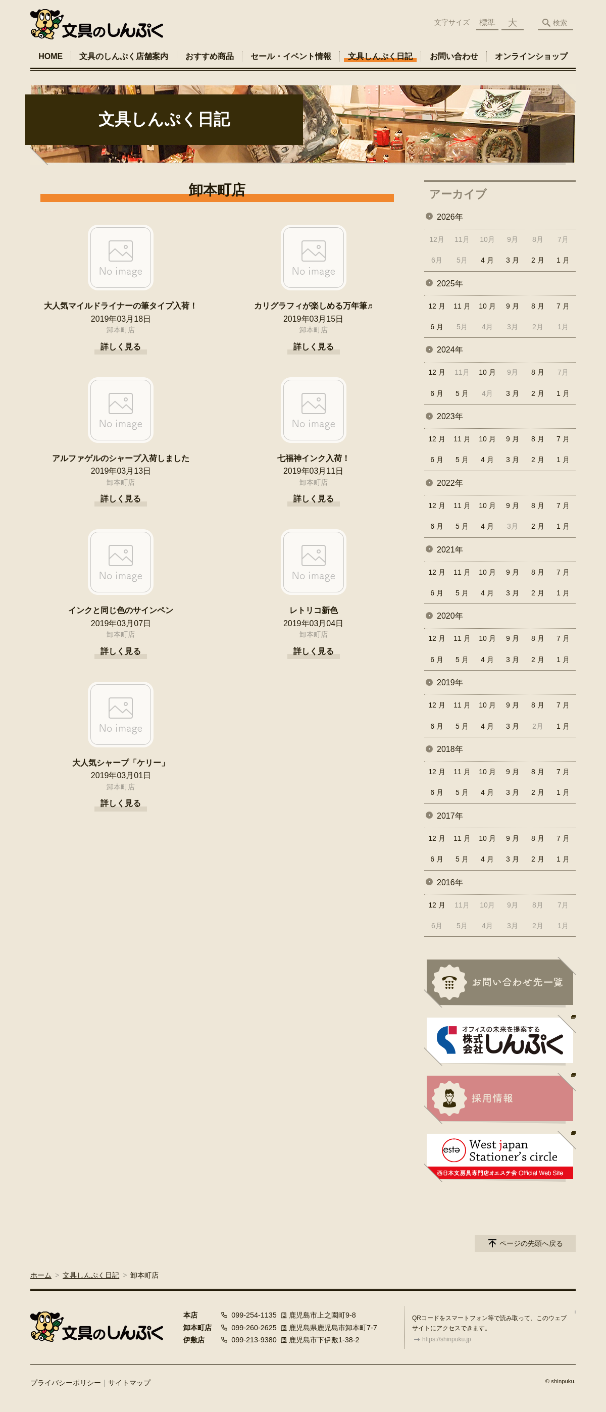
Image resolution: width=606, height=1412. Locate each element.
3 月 (512, 260)
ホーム (41, 1275)
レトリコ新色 (313, 610)
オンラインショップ (531, 56)
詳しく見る (120, 346)
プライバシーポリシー (65, 1383)
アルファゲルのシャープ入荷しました (120, 458)
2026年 (450, 217)
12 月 (436, 306)
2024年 (450, 349)
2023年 (450, 416)
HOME (50, 56)
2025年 (450, 283)
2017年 (450, 816)
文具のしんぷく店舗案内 (123, 56)
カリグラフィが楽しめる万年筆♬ (313, 305)
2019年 (450, 682)
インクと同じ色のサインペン (120, 610)
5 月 (462, 393)
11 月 (461, 306)
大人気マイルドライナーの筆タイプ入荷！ (120, 305)
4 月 (487, 260)
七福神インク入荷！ (313, 458)
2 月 (537, 260)
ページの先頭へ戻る (531, 1243)
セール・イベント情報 (290, 56)
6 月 (436, 327)
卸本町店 (121, 330)
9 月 (512, 306)
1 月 (563, 260)
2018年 (450, 749)
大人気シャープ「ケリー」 (120, 763)
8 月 (537, 306)
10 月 (487, 306)
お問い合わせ (454, 56)
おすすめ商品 (209, 56)
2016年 (450, 882)
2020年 (450, 616)
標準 (487, 22)
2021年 (450, 549)
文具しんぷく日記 (380, 56)
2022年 (450, 483)
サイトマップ (129, 1383)
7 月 (563, 306)
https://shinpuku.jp (446, 1339)
